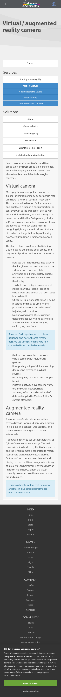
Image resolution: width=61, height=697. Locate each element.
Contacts (30, 609)
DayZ (30, 557)
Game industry (30, 126)
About (30, 119)
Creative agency (30, 133)
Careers (30, 590)
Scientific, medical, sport (30, 147)
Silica (30, 572)
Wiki (30, 627)
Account (31, 534)
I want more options (30, 691)
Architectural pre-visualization (30, 155)
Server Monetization (30, 642)
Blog (30, 519)
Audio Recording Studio (30, 91)
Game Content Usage (30, 637)
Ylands (30, 567)
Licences (31, 632)
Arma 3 (30, 552)
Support (30, 529)
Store (30, 524)
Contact (30, 63)
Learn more (15, 675)
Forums (30, 622)
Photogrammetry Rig (30, 79)
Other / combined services (30, 103)
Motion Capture (30, 85)
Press (30, 604)
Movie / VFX (30, 140)
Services (30, 595)
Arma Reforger (30, 547)
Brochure (30, 599)
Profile (30, 585)
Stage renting (30, 97)
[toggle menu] (5, 4)
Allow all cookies (30, 683)
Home (31, 514)
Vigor (30, 562)
